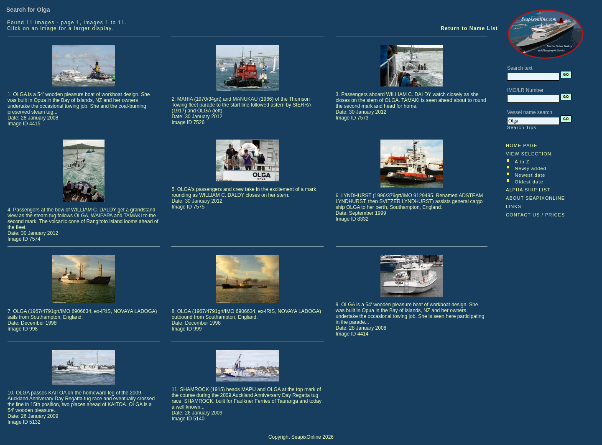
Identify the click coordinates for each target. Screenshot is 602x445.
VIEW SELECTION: (529, 153)
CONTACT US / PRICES (535, 214)
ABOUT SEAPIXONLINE (535, 198)
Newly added (530, 168)
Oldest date (529, 181)
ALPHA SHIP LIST (528, 189)
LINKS (513, 206)
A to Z (522, 161)
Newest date (530, 175)
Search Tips (521, 127)
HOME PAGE (522, 145)
